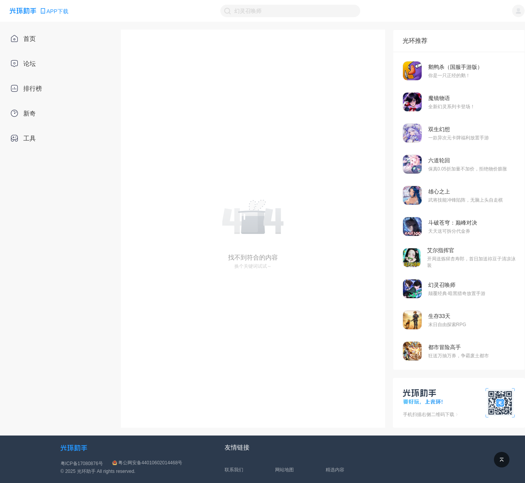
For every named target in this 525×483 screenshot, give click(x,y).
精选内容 (335, 469)
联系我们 (234, 469)
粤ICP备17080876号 (82, 463)
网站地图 (284, 469)
